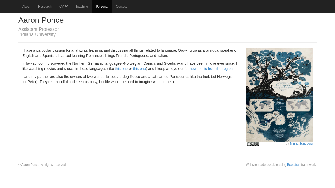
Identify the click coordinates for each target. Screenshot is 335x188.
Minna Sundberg (301, 143)
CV (63, 6)
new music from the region (211, 69)
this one (121, 69)
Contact (121, 6)
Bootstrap (293, 165)
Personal (102, 6)
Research (45, 6)
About (26, 6)
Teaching (82, 6)
